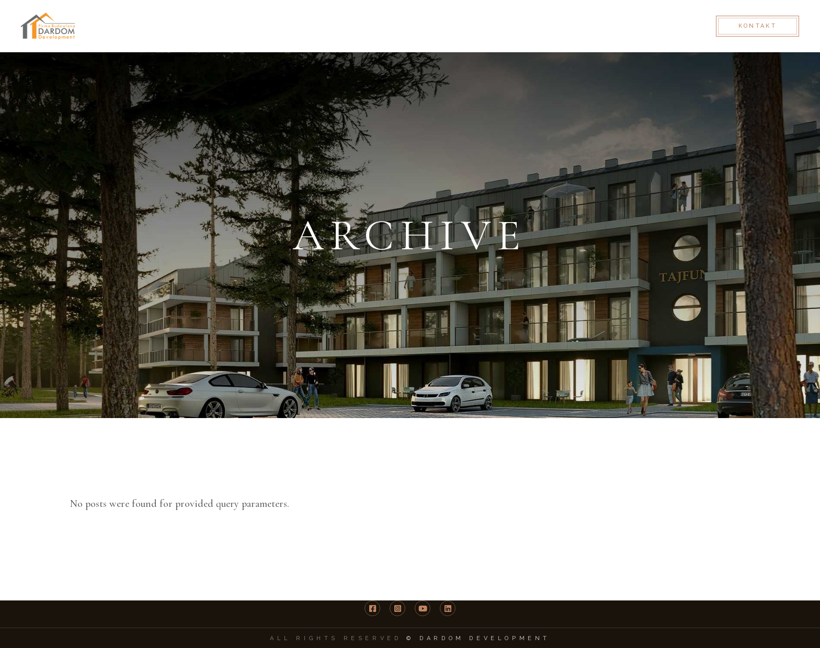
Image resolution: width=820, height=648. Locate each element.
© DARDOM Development (478, 638)
